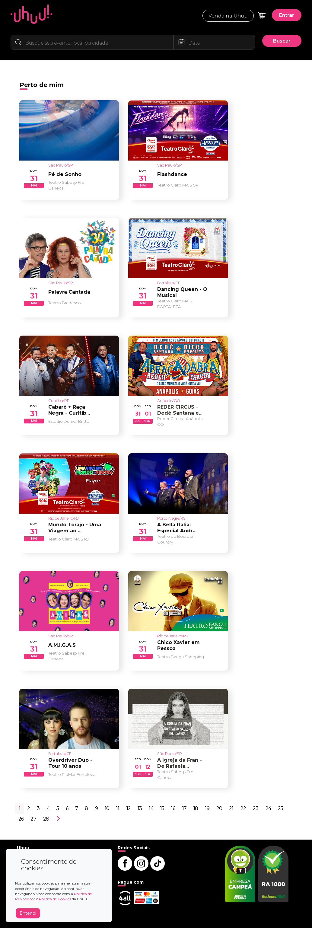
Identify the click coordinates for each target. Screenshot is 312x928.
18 (195, 808)
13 (140, 808)
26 (21, 819)
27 (33, 819)
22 (243, 808)
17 (184, 808)
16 (173, 808)
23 (255, 808)
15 (162, 808)
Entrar (286, 15)
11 (117, 808)
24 (268, 808)
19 (207, 808)
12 (128, 808)
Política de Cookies (55, 899)
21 (231, 808)
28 (46, 819)
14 (151, 808)
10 (107, 808)
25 (280, 808)
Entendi (28, 913)
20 (219, 808)
